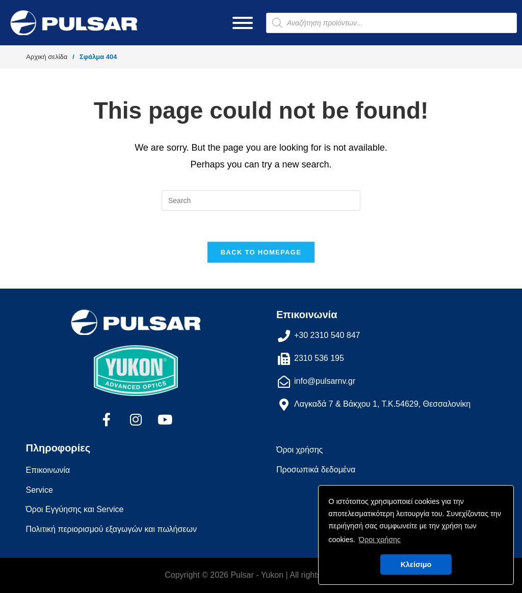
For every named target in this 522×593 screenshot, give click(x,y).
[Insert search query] (261, 200)
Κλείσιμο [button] (416, 564)
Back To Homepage (261, 252)
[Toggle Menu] (242, 23)
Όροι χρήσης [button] (380, 539)
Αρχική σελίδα (46, 57)
